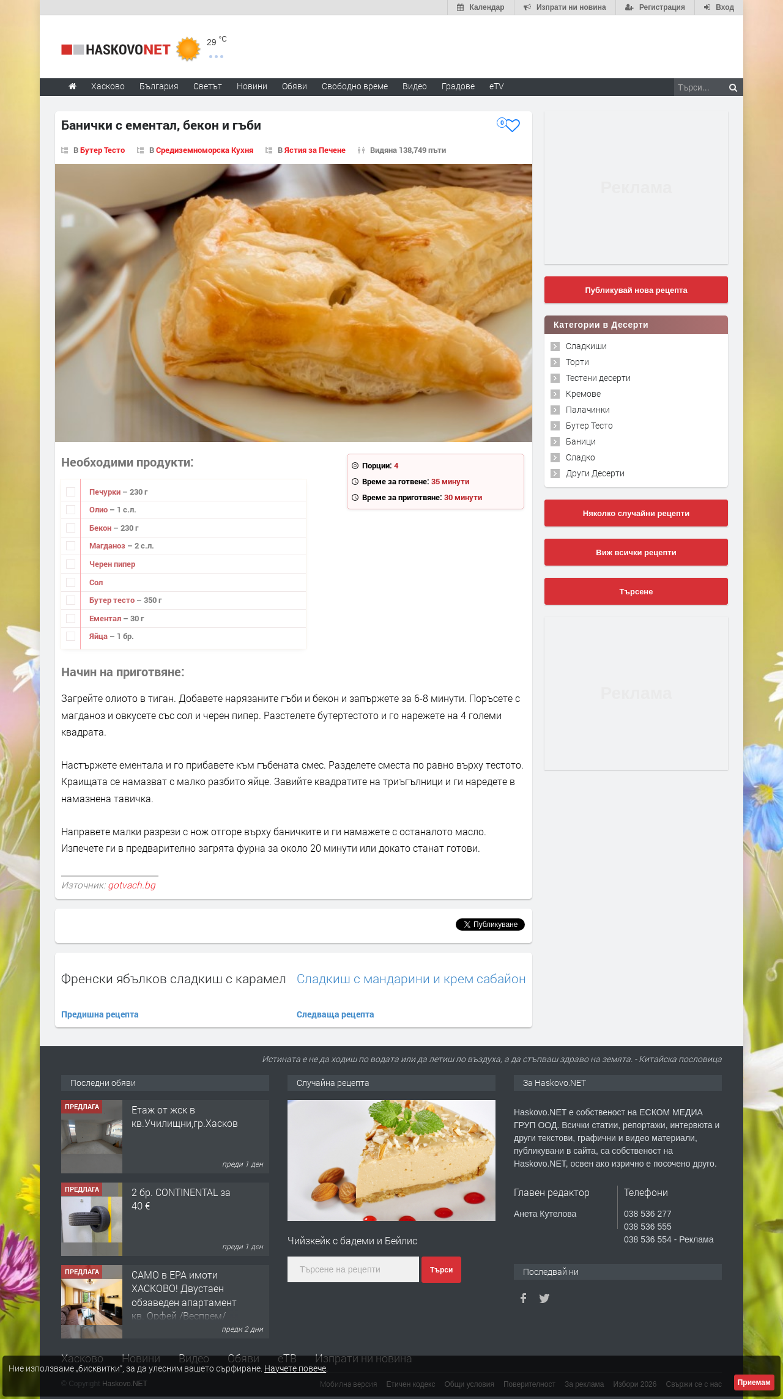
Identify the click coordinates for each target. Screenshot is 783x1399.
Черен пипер (112, 563)
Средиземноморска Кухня (204, 149)
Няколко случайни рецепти (636, 513)
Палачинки (588, 409)
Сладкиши (586, 346)
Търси (441, 1270)
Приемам (754, 1382)
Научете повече (295, 1368)
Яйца (99, 635)
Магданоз (108, 545)
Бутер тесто (112, 599)
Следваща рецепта (335, 1014)
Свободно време (355, 86)
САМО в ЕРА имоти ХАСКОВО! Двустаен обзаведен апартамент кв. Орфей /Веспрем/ (184, 1295)
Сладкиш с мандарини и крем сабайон (411, 978)
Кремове (583, 393)
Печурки (105, 491)
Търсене (636, 591)
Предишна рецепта (100, 1014)
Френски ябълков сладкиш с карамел (173, 978)
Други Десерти (595, 473)
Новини (252, 86)
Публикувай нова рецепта (636, 290)
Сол (96, 582)
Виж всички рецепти (636, 552)
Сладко (580, 457)
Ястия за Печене (315, 149)
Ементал (106, 618)
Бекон (101, 527)
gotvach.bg (131, 885)
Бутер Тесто (102, 149)
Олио (99, 509)
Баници (581, 441)
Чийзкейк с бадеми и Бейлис (352, 1240)
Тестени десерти (598, 377)
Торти (577, 361)
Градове (458, 86)
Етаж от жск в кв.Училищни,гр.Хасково (187, 1116)
